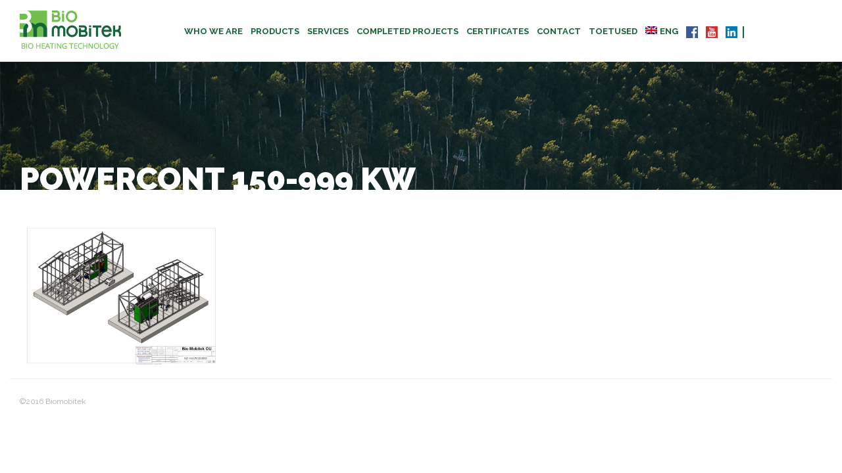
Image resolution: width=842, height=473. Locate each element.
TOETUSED (613, 31)
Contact (559, 31)
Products (275, 31)
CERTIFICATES (497, 31)
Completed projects (407, 31)
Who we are (213, 31)
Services (328, 31)
